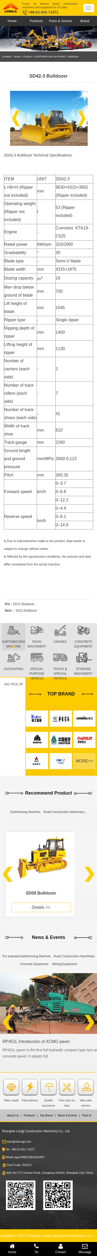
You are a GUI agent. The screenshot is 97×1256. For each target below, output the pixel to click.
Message (85, 1248)
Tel (36, 1248)
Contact (61, 1248)
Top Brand (46, 1115)
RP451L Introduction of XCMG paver (36, 1041)
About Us (13, 1115)
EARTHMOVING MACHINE (50, 56)
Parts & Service (60, 21)
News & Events (67, 1115)
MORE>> (84, 761)
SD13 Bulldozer (26, 610)
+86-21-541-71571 (40, 12)
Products (36, 21)
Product (27, 56)
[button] (16, 118)
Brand (84, 21)
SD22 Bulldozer (23, 604)
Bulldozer (73, 56)
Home (12, 21)
